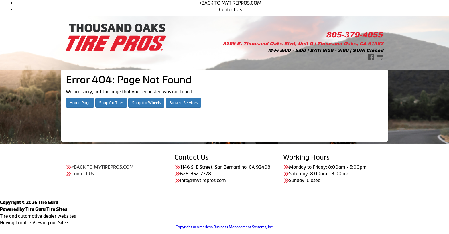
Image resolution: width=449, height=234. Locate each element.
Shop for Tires (111, 102)
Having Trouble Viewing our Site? (34, 222)
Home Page (80, 102)
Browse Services (183, 102)
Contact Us (230, 9)
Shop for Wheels (146, 102)
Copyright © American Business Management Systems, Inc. (224, 227)
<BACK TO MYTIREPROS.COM (230, 2)
